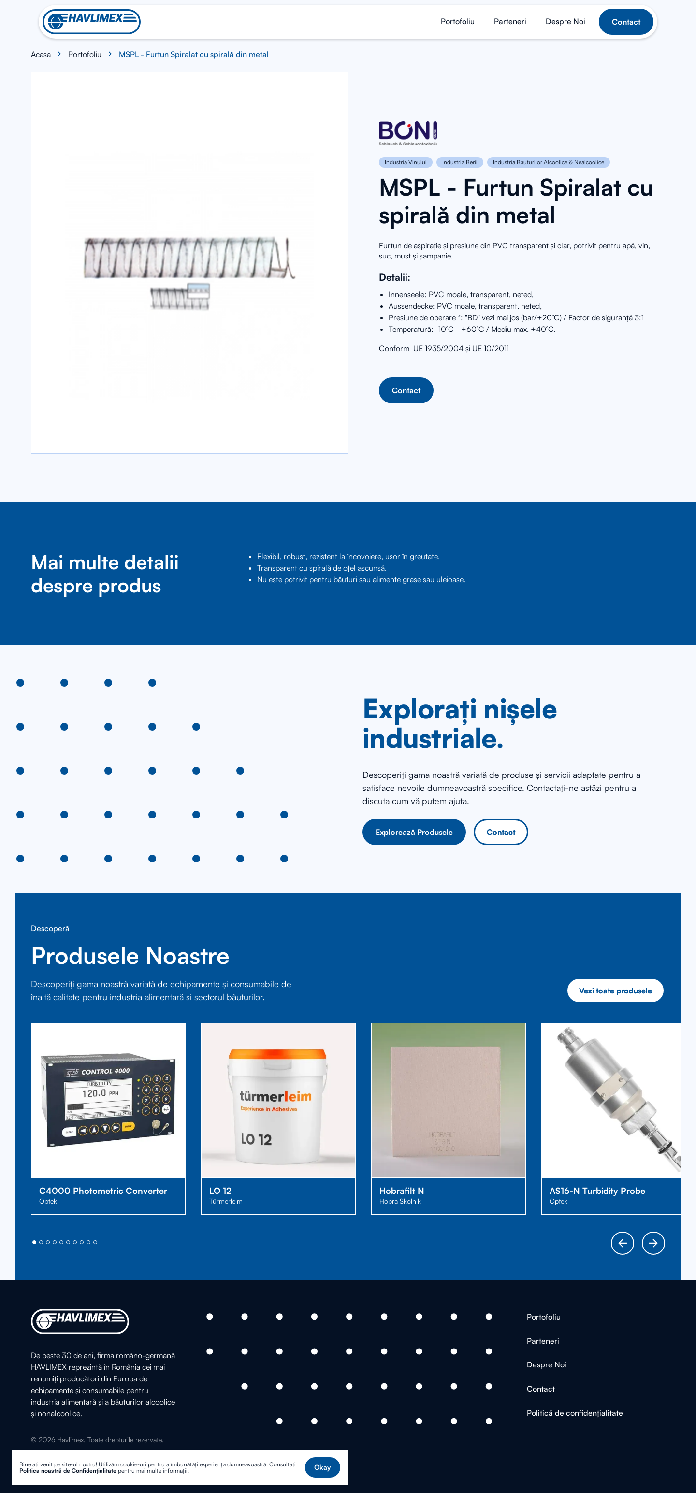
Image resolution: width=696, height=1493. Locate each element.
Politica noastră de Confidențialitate (67, 1470)
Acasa (41, 54)
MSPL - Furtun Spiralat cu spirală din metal (194, 54)
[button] (322, 1467)
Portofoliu (85, 54)
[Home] (92, 21)
